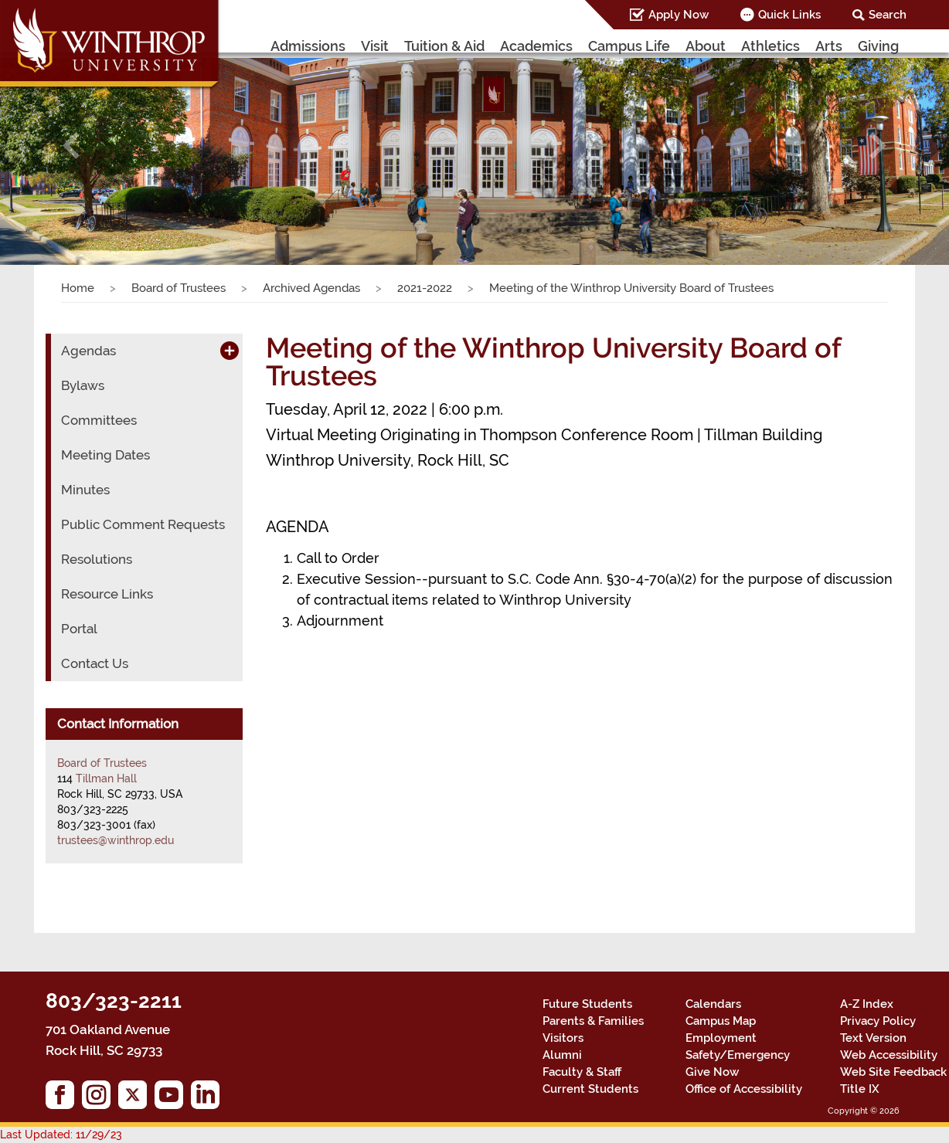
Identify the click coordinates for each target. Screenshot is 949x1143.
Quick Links (789, 15)
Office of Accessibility (743, 1089)
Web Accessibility (888, 1055)
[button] (71, 145)
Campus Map (720, 1021)
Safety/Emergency (737, 1055)
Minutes (85, 489)
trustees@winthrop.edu (115, 840)
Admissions (307, 46)
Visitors (563, 1038)
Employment (721, 1038)
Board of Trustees (178, 288)
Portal (79, 628)
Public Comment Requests (143, 524)
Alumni (562, 1055)
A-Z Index (866, 1004)
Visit (375, 46)
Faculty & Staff (582, 1072)
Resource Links (107, 594)
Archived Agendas (311, 288)
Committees (99, 420)
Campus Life (629, 46)
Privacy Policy (878, 1021)
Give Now (712, 1072)
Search (887, 15)
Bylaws (82, 385)
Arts (828, 46)
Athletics (770, 46)
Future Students (587, 1004)
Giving (878, 46)
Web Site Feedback (893, 1072)
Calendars (713, 1004)
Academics (536, 46)
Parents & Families (593, 1021)
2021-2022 (424, 288)
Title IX (859, 1089)
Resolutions (96, 559)
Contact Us (94, 663)
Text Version (873, 1038)
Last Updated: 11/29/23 (61, 1134)
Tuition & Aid (444, 46)
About (705, 46)
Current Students (590, 1089)
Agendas (88, 350)
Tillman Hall (106, 778)
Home (77, 288)
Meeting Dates (105, 455)
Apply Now (678, 15)
